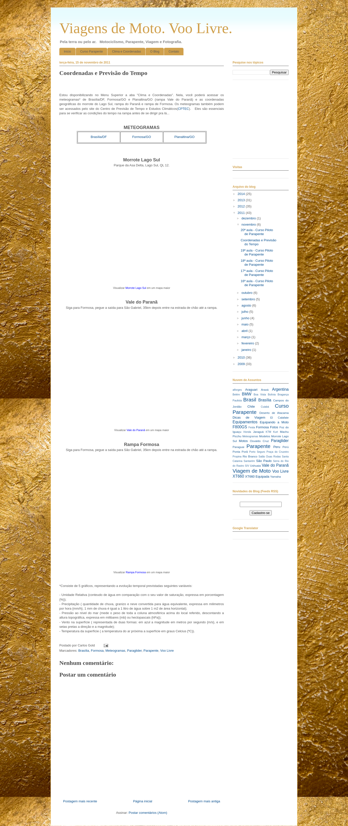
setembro (249, 299)
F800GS (240, 427)
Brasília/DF (99, 137)
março (247, 337)
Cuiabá (265, 406)
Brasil (249, 399)
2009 (242, 364)
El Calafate (279, 417)
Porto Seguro (257, 451)
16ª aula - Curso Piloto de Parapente (257, 283)
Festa (252, 427)
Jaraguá (258, 431)
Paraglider (134, 650)
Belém (236, 394)
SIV (247, 465)
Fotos (274, 427)
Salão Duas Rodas (270, 456)
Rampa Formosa (136, 572)
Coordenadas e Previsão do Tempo (258, 242)
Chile (251, 406)
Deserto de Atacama (274, 412)
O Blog (154, 51)
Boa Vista (260, 394)
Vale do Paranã (136, 430)
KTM (268, 432)
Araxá (265, 389)
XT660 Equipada (257, 476)
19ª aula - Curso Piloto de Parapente (257, 252)
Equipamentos (245, 422)
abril (245, 331)
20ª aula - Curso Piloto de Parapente (257, 232)
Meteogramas (115, 650)
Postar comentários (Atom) (148, 813)
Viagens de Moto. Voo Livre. (145, 28)
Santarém (249, 461)
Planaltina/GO (184, 137)
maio (246, 324)
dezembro (249, 218)
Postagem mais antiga (204, 801)
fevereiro (248, 343)
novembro (249, 224)
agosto (247, 305)
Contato (174, 51)
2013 (242, 200)
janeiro (247, 350)
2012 (242, 206)
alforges (237, 389)
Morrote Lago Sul (135, 287)
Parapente (151, 650)
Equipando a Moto (274, 422)
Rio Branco (250, 456)
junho (246, 318)
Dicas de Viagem (249, 417)
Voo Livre (167, 650)
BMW (246, 394)
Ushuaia (255, 465)
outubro (248, 293)
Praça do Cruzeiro (277, 451)
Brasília (83, 650)
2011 (242, 213)
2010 (242, 357)
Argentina (280, 389)
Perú (285, 446)
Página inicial (142, 801)
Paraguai (238, 446)
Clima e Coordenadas (126, 51)
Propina (237, 456)
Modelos (264, 436)
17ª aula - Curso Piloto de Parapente (257, 273)
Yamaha (275, 476)
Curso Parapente (91, 51)
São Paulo (263, 461)
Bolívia (272, 394)
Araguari (251, 389)
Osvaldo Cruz (259, 441)
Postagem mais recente (80, 801)
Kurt (275, 432)
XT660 (238, 476)
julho (245, 312)
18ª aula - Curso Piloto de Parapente (257, 262)
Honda (247, 432)
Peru (276, 447)
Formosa (97, 650)
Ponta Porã (240, 451)
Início (67, 51)
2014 (242, 194)
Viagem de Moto (252, 471)
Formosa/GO (141, 137)
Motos (243, 441)
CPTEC (183, 109)
